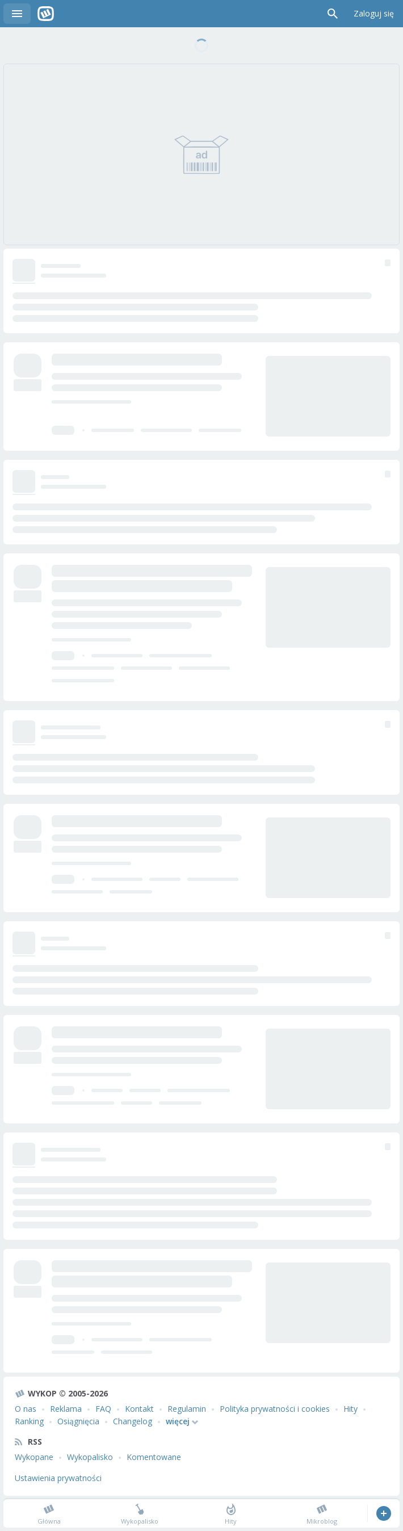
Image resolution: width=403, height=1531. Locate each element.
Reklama (66, 1408)
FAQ (103, 1408)
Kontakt (139, 1408)
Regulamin (186, 1408)
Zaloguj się (374, 13)
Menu (17, 13)
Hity (350, 1408)
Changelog (132, 1421)
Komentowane (154, 1457)
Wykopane (34, 1457)
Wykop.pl (45, 13)
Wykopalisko (90, 1457)
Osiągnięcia (78, 1421)
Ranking (29, 1421)
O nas (25, 1408)
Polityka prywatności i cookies (275, 1408)
